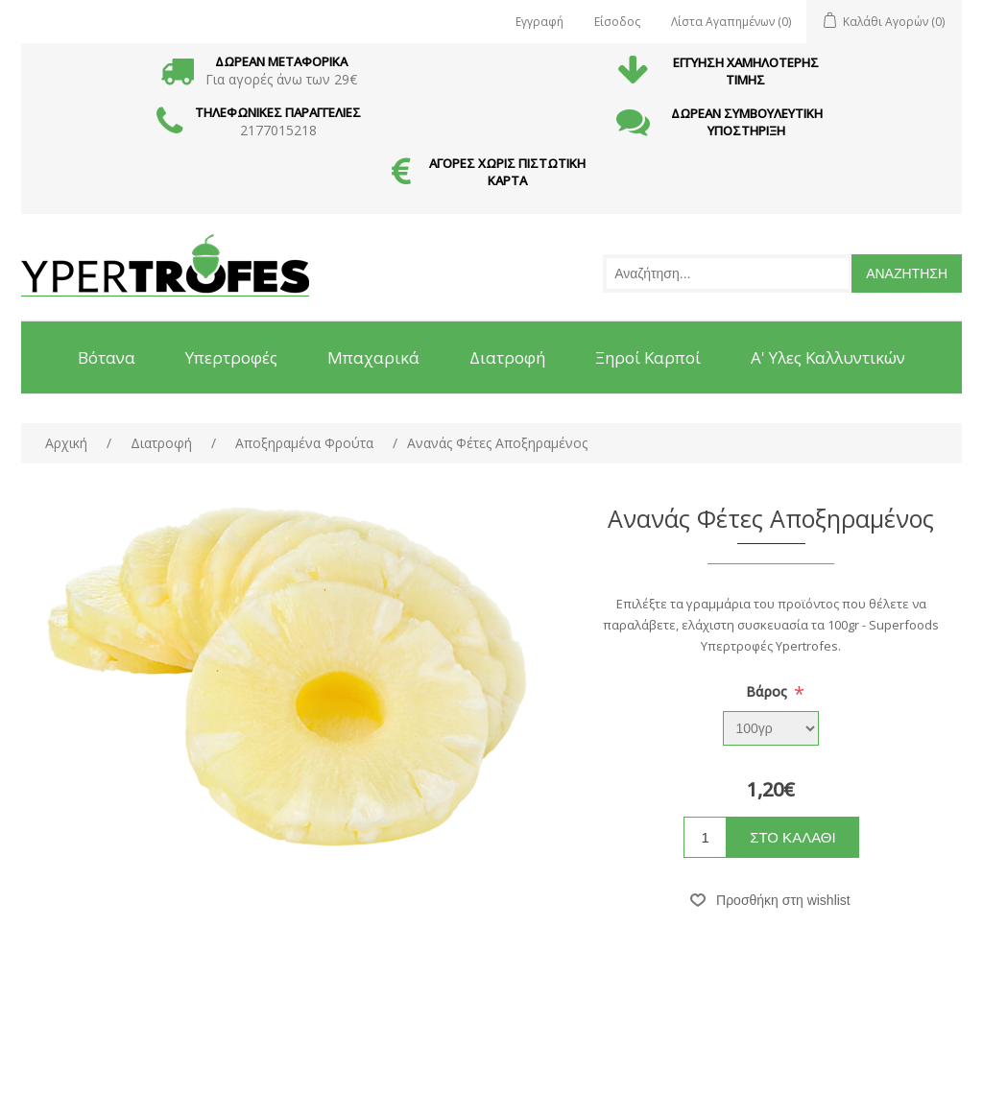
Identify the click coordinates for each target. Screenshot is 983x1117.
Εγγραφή (539, 21)
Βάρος (768, 691)
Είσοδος (617, 21)
